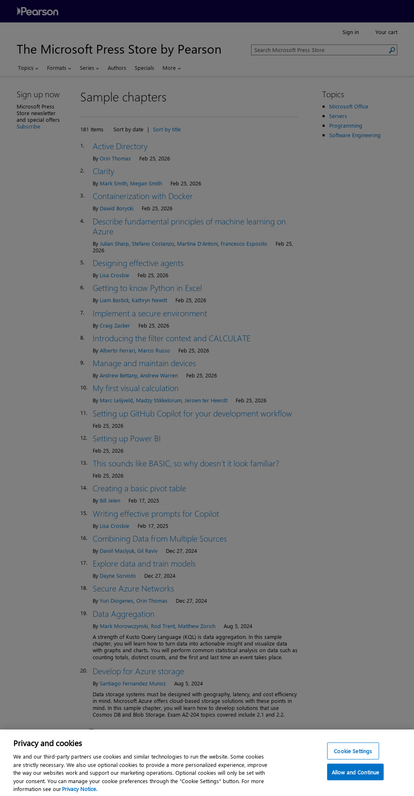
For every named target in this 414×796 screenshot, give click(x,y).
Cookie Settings (353, 755)
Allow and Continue (355, 777)
